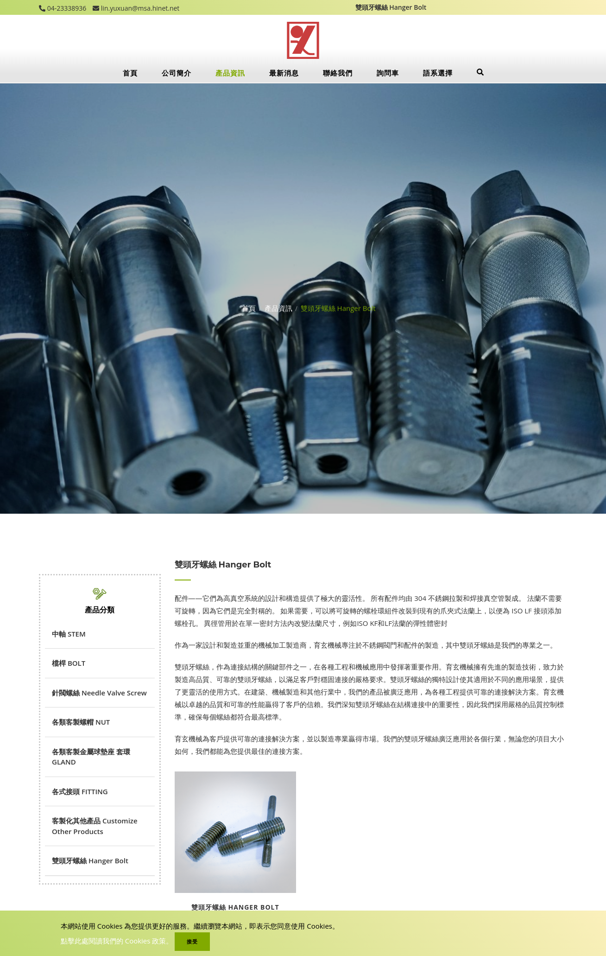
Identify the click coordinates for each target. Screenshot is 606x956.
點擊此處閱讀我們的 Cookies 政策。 (117, 940)
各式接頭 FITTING (80, 791)
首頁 (130, 72)
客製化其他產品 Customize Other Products (95, 826)
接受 (192, 941)
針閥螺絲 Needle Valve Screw (99, 692)
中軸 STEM (69, 633)
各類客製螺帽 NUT (81, 722)
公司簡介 (176, 72)
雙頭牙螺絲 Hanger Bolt (90, 860)
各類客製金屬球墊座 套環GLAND (91, 757)
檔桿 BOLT (68, 663)
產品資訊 (230, 72)
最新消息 (284, 72)
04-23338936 (65, 8)
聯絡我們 (338, 72)
